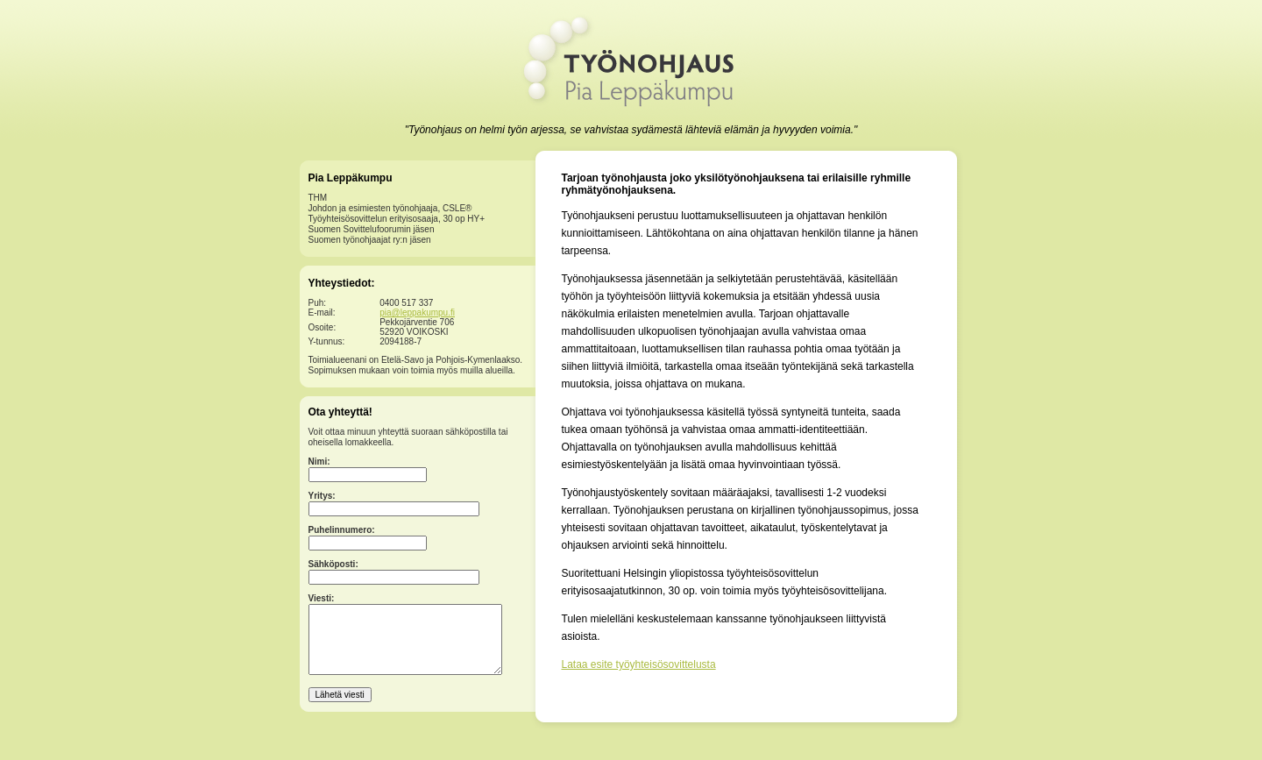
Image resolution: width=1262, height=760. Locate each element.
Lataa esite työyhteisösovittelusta (639, 664)
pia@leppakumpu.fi (417, 312)
